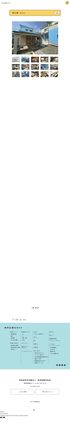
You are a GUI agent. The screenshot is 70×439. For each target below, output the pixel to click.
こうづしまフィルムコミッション (54, 344)
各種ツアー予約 (38, 359)
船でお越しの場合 (14, 345)
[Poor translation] (3, 418)
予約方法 (13, 349)
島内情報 (13, 338)
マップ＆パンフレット (27, 351)
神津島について (14, 332)
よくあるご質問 (14, 340)
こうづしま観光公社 (54, 353)
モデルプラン (25, 343)
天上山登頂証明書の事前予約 (41, 357)
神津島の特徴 (13, 334)
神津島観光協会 (53, 339)
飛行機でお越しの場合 (15, 347)
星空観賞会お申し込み (39, 361)
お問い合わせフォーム (39, 353)
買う (35, 340)
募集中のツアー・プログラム (26, 347)
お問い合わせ (37, 351)
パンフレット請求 (38, 355)
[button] (59, 37)
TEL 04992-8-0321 (35, 386)
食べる (35, 337)
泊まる (35, 332)
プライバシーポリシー (54, 340)
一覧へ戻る (34, 308)
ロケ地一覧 (52, 349)
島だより (51, 335)
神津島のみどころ (26, 332)
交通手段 (36, 347)
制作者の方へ (53, 351)
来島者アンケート (38, 363)
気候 (12, 336)
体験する (36, 344)
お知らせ (51, 332)
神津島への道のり (14, 343)
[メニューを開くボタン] (67, 3)
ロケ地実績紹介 (53, 347)
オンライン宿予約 (38, 334)
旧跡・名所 (24, 338)
